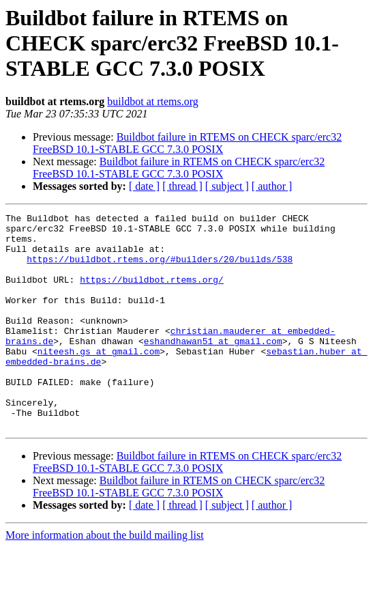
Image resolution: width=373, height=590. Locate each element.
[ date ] (144, 186)
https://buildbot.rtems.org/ (152, 293)
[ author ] (272, 186)
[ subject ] (227, 186)
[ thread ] (182, 186)
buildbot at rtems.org (152, 101)
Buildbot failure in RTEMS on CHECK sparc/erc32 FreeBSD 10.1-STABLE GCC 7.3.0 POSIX (187, 143)
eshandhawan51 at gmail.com (213, 367)
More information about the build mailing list (104, 578)
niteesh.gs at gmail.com (99, 380)
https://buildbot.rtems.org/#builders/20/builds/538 (160, 269)
